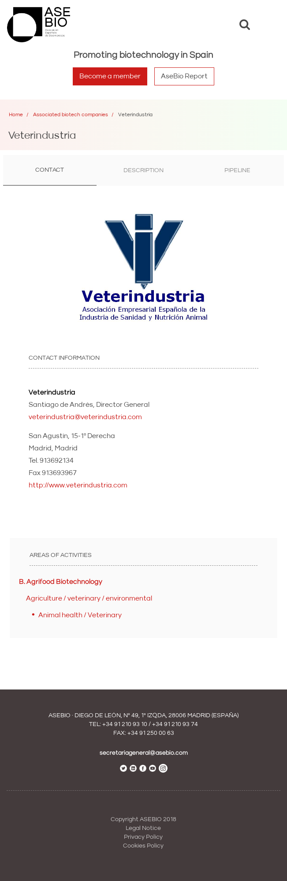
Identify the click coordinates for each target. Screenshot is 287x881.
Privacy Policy (143, 837)
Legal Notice (143, 828)
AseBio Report (184, 76)
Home (16, 115)
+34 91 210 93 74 (175, 724)
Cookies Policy (143, 846)
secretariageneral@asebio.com (144, 753)
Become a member (110, 76)
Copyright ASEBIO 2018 (143, 819)
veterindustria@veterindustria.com (85, 416)
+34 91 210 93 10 (124, 724)
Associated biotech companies (70, 115)
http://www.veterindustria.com (78, 485)
